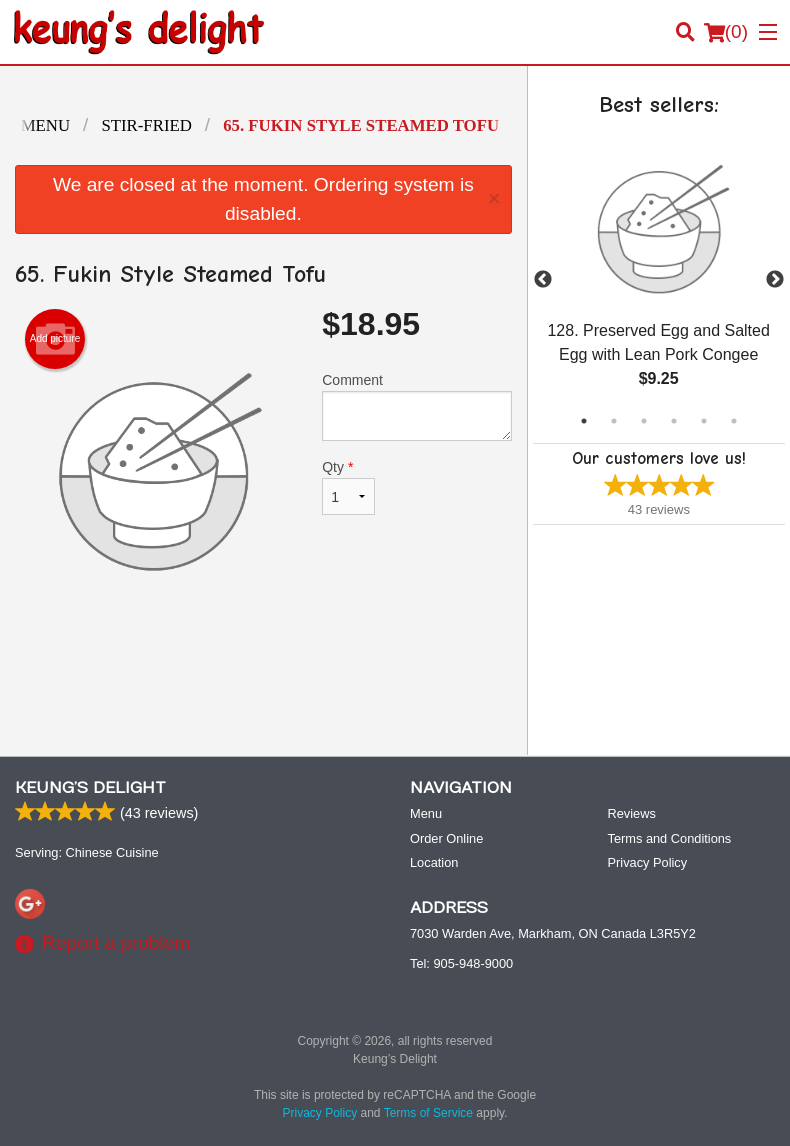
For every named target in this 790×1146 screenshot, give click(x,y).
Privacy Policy (648, 862)
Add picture (55, 339)
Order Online (446, 838)
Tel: (461, 963)
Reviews (632, 813)
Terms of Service (428, 1113)
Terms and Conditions (670, 838)
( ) (726, 32)
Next (775, 280)
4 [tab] (674, 421)
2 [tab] (614, 421)
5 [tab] (704, 421)
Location (434, 862)
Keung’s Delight (90, 788)
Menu (426, 813)
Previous (543, 280)
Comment (416, 406)
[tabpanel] (659, 280)
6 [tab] (734, 421)
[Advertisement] (263, 675)
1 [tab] (584, 421)
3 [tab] (644, 421)
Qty (348, 487)
